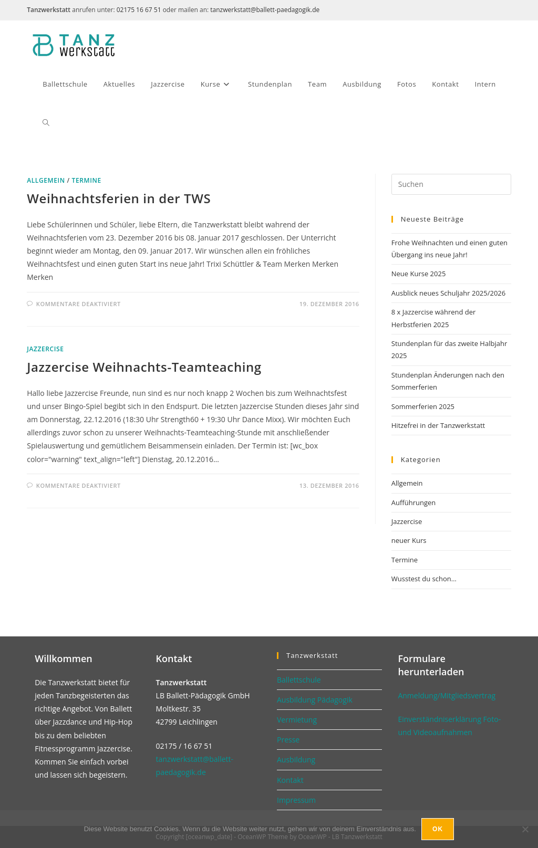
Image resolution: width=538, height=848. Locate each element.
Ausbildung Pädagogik (315, 700)
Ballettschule (299, 680)
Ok (437, 829)
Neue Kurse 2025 (418, 273)
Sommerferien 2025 (422, 406)
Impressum (296, 800)
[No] (525, 829)
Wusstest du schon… (424, 578)
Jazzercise (45, 348)
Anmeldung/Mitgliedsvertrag (446, 695)
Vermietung (297, 720)
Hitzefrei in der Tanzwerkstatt (438, 425)
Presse (288, 740)
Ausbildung (296, 760)
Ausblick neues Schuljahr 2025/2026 (448, 293)
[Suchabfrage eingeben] (451, 184)
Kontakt (290, 780)
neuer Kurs (409, 540)
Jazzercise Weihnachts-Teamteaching (144, 366)
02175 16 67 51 (139, 9)
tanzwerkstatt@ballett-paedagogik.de (264, 9)
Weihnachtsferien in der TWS (119, 198)
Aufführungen (413, 502)
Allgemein (46, 180)
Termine (86, 180)
